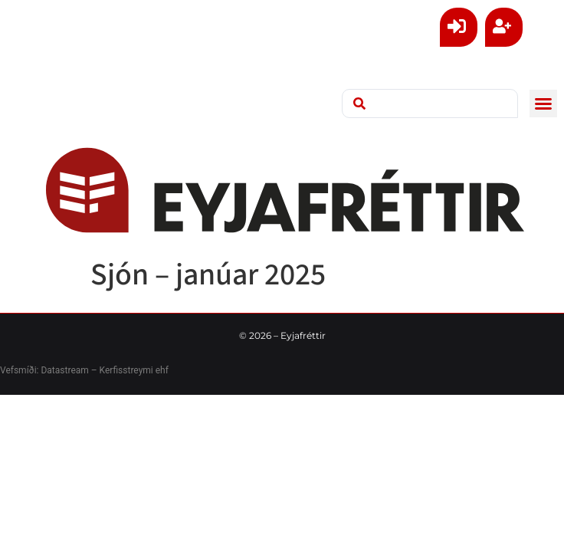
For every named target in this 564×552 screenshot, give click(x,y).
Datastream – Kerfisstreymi (95, 370)
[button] (543, 103)
